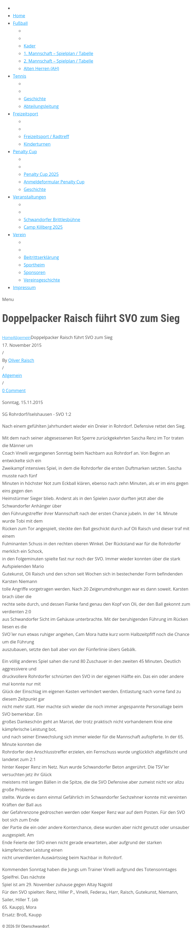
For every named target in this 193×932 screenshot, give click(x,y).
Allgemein (21, 337)
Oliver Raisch (21, 360)
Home (7, 337)
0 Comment (14, 390)
